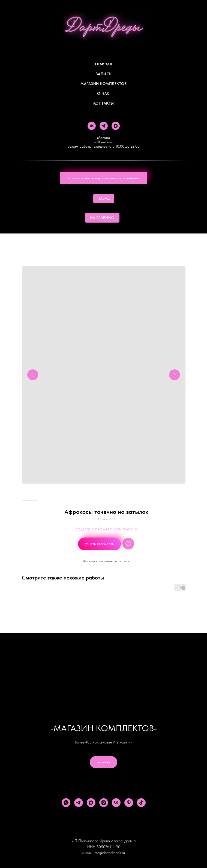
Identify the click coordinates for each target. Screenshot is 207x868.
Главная (103, 64)
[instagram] (103, 802)
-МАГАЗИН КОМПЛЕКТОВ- (103, 728)
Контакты (103, 103)
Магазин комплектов (103, 83)
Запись (104, 74)
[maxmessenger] (116, 126)
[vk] (92, 126)
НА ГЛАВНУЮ (102, 218)
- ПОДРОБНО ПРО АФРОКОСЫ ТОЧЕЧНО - (106, 529)
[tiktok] (141, 802)
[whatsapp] (66, 802)
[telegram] (104, 126)
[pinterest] (128, 802)
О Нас (103, 93)
